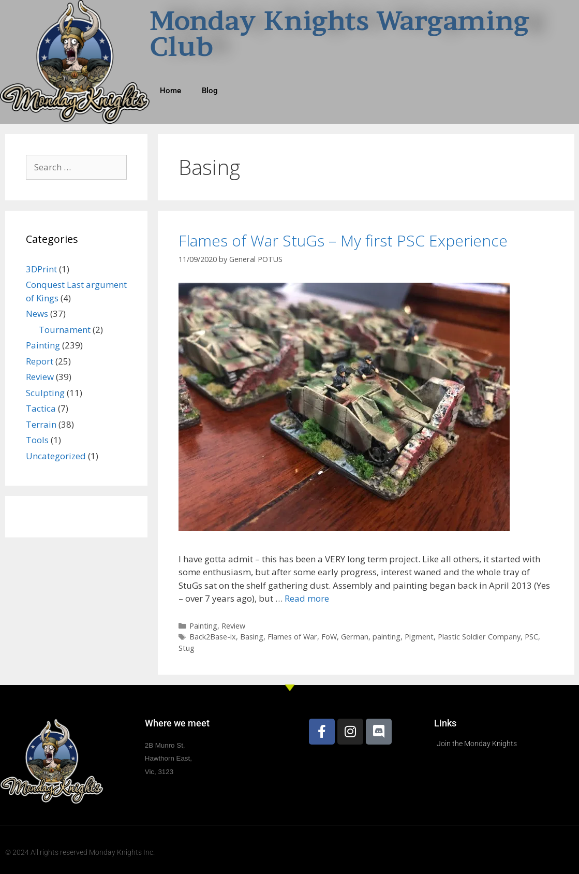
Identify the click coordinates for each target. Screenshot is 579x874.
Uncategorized (56, 456)
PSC (531, 637)
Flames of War (292, 637)
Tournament (65, 330)
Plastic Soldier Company (479, 637)
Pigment (419, 637)
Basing (251, 637)
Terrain (41, 424)
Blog (210, 90)
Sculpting (45, 393)
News (37, 313)
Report (39, 361)
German (354, 637)
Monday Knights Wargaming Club (339, 33)
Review (233, 626)
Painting (203, 626)
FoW (329, 637)
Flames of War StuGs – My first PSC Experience (343, 240)
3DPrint (41, 269)
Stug (187, 648)
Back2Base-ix (212, 637)
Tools (37, 440)
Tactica (41, 408)
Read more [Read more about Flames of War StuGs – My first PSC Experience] (307, 598)
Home (170, 90)
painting (386, 637)
